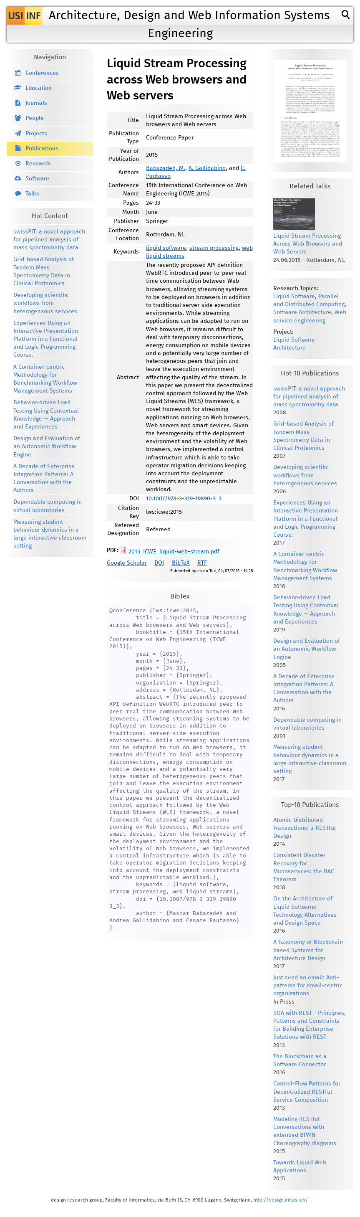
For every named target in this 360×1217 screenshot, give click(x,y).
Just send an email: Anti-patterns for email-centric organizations (307, 985)
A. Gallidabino (207, 168)
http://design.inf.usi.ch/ (280, 1200)
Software (37, 179)
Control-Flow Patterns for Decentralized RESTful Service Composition (306, 1092)
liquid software (166, 248)
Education (38, 88)
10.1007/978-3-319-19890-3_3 (184, 499)
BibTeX (181, 563)
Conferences (42, 73)
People (34, 118)
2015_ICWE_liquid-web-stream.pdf (173, 552)
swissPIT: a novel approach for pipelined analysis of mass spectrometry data (49, 240)
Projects (36, 134)
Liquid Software (294, 296)
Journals (36, 103)
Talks (32, 194)
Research (37, 164)
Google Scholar (127, 563)
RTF (202, 563)
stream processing (214, 248)
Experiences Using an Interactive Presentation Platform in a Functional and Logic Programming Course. (45, 339)
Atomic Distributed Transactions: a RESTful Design (304, 828)
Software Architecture (302, 312)
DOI (159, 563)
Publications (41, 149)
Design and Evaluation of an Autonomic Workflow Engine (46, 446)
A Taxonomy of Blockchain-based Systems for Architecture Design (309, 950)
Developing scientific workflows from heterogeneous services (45, 303)
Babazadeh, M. (165, 168)
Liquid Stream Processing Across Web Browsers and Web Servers (307, 244)
